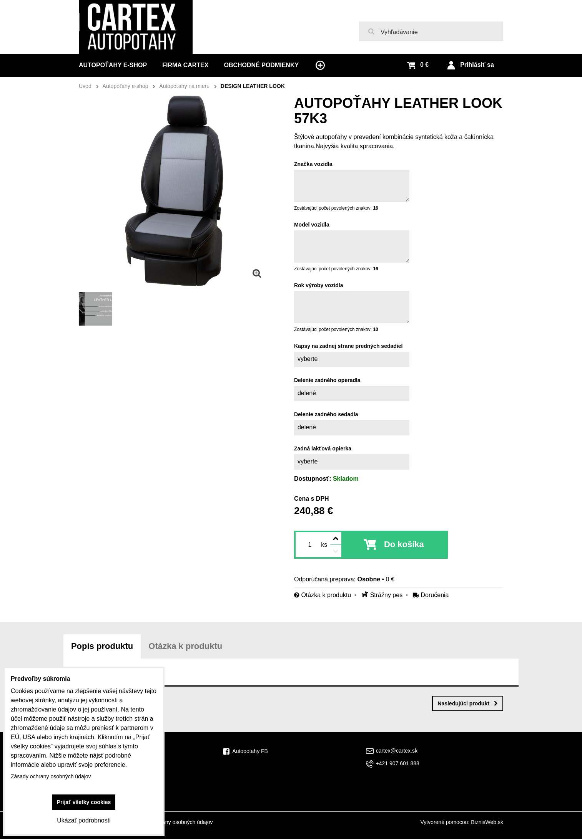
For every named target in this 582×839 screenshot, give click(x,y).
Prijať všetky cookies (84, 802)
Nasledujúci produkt (467, 703)
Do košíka (404, 544)
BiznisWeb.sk (487, 822)
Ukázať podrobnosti (83, 820)
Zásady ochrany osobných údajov (173, 822)
